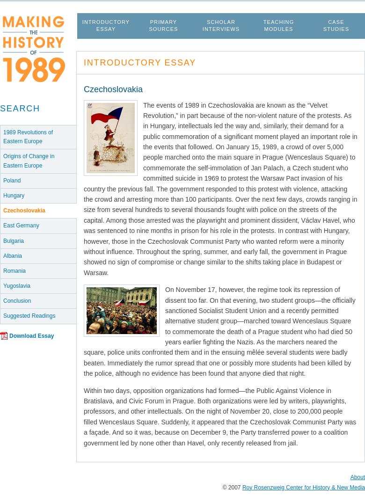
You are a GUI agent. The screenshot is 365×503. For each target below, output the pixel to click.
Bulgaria (13, 241)
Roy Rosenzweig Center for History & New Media (303, 487)
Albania (12, 256)
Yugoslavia (16, 286)
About (357, 477)
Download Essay (31, 336)
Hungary (13, 195)
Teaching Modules (278, 25)
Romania (14, 271)
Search (20, 108)
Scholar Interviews (221, 25)
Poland (12, 180)
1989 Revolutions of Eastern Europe (28, 137)
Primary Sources (163, 25)
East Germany (21, 225)
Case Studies (336, 25)
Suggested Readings (29, 316)
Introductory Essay (106, 25)
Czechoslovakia (24, 210)
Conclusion (17, 301)
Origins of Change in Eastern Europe (28, 160)
